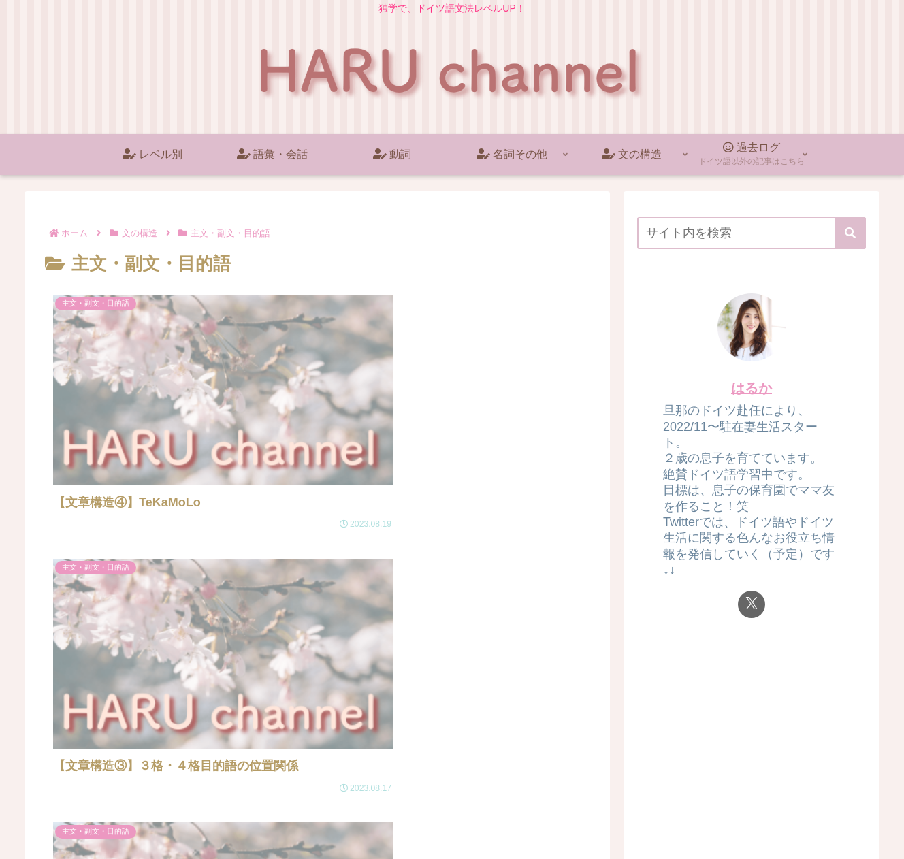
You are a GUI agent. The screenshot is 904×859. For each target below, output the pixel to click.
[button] (850, 233)
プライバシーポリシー (819, 816)
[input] (751, 233)
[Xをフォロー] (751, 604)
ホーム (742, 816)
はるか (751, 387)
